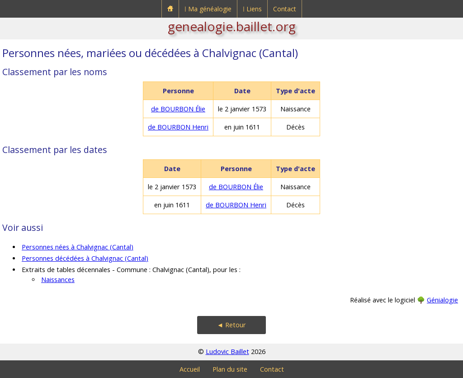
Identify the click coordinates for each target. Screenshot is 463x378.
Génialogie (442, 300)
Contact (284, 9)
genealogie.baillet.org (232, 26)
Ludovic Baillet (227, 351)
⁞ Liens (252, 9)
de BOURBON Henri (178, 127)
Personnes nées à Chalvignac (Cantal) (77, 247)
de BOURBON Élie (178, 109)
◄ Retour (231, 325)
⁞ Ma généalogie (208, 9)
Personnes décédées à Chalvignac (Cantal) (85, 258)
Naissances (58, 279)
